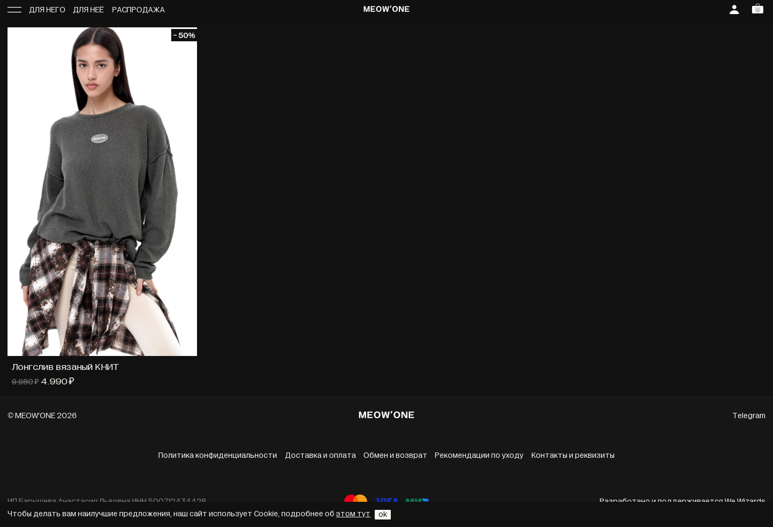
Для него (47, 10)
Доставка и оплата (320, 455)
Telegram (748, 416)
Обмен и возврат (395, 455)
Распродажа (138, 10)
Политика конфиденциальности (217, 455)
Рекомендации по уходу (479, 455)
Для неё (88, 10)
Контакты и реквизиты (573, 455)
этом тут (353, 514)
